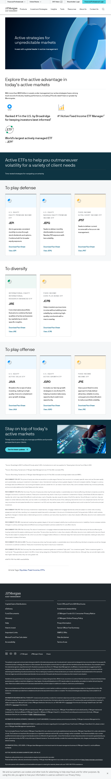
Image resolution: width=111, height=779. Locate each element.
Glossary (8, 618)
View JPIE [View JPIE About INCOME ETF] (82, 409)
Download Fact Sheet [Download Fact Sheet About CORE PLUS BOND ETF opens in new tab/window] (51, 328)
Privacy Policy (74, 775)
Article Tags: (13, 570)
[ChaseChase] (48, 654)
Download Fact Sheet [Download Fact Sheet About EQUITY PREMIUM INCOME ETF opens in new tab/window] (17, 247)
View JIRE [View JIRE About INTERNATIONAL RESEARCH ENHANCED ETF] (12, 331)
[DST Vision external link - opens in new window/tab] (57, 2)
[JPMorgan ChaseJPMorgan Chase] (37, 654)
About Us (83, 9)
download (69, 702)
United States (34, 2)
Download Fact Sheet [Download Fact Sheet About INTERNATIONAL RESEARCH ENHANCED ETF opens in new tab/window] (17, 328)
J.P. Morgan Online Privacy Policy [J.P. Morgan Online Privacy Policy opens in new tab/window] (70, 618)
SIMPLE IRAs (62, 632)
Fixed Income (33, 570)
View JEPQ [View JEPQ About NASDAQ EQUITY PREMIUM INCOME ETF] (47, 251)
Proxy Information (64, 623)
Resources (72, 9)
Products (23, 9)
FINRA (31, 714)
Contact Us (94, 9)
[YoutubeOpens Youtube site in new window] (11, 654)
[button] (107, 773)
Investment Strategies (38, 9)
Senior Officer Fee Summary (68, 628)
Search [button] (104, 9)
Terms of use (62, 642)
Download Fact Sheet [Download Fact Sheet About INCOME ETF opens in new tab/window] (86, 405)
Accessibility (10, 642)
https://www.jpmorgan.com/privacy (92, 759)
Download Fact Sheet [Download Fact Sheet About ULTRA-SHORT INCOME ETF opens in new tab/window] (86, 247)
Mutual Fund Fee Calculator (16, 637)
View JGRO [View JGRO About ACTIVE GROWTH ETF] (47, 409)
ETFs (42, 570)
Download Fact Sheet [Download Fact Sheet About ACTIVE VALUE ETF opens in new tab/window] (17, 405)
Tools (62, 9)
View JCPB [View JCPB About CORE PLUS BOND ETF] (47, 331)
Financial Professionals (15, 2)
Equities (23, 570)
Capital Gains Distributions (15, 604)
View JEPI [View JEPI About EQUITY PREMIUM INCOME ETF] (12, 251)
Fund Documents (12, 613)
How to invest (10, 628)
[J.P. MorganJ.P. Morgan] (23, 654)
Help (7, 623)
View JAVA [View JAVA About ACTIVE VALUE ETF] (13, 409)
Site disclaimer (63, 637)
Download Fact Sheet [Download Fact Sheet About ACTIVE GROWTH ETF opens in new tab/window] (51, 405)
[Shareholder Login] (73, 2)
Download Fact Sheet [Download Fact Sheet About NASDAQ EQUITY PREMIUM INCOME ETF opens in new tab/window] (51, 247)
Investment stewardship (66, 609)
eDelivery (9, 609)
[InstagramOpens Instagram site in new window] (15, 654)
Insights (54, 9)
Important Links (11, 632)
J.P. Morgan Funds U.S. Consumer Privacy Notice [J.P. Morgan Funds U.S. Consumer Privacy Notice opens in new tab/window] (76, 613)
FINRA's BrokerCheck (39, 714)
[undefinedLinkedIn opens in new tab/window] (6, 654)
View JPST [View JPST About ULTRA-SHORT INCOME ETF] (82, 251)
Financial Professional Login (94, 2)
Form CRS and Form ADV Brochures (71, 604)
